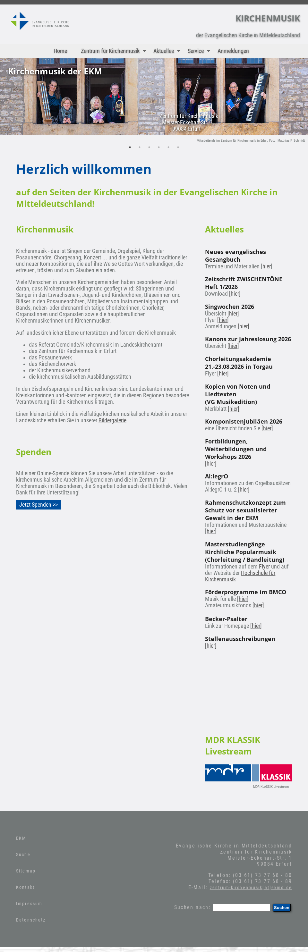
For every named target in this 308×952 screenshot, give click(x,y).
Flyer (264, 566)
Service (200, 51)
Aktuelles (168, 51)
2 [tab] (139, 147)
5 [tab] (168, 147)
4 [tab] (159, 147)
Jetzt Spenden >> (38, 504)
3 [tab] (149, 147)
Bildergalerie (112, 420)
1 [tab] (130, 147)
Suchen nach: (192, 907)
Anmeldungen (233, 51)
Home (60, 51)
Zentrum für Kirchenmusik (115, 51)
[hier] (235, 294)
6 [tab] (178, 147)
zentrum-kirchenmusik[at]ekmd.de (251, 887)
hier (266, 266)
